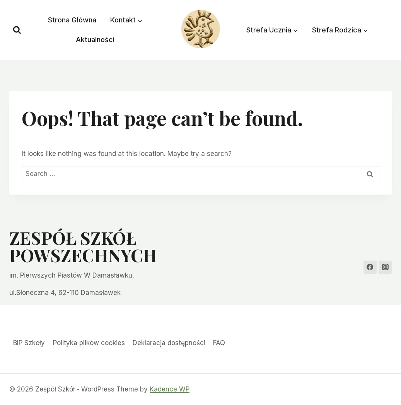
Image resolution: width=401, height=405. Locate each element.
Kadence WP (169, 389)
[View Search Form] (17, 30)
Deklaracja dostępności (169, 343)
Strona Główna (72, 20)
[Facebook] (370, 267)
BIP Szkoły (29, 343)
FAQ (219, 343)
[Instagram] (385, 267)
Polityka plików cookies (89, 343)
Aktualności (95, 40)
